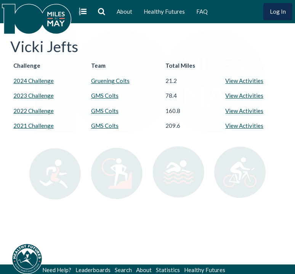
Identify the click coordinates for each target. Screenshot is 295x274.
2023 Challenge (33, 95)
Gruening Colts (110, 80)
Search (123, 269)
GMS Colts (105, 95)
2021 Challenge (33, 125)
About (124, 11)
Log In (278, 11)
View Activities (244, 80)
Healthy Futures (164, 11)
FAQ (202, 11)
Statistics (168, 269)
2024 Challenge (33, 80)
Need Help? (56, 269)
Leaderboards (93, 269)
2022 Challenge (33, 110)
